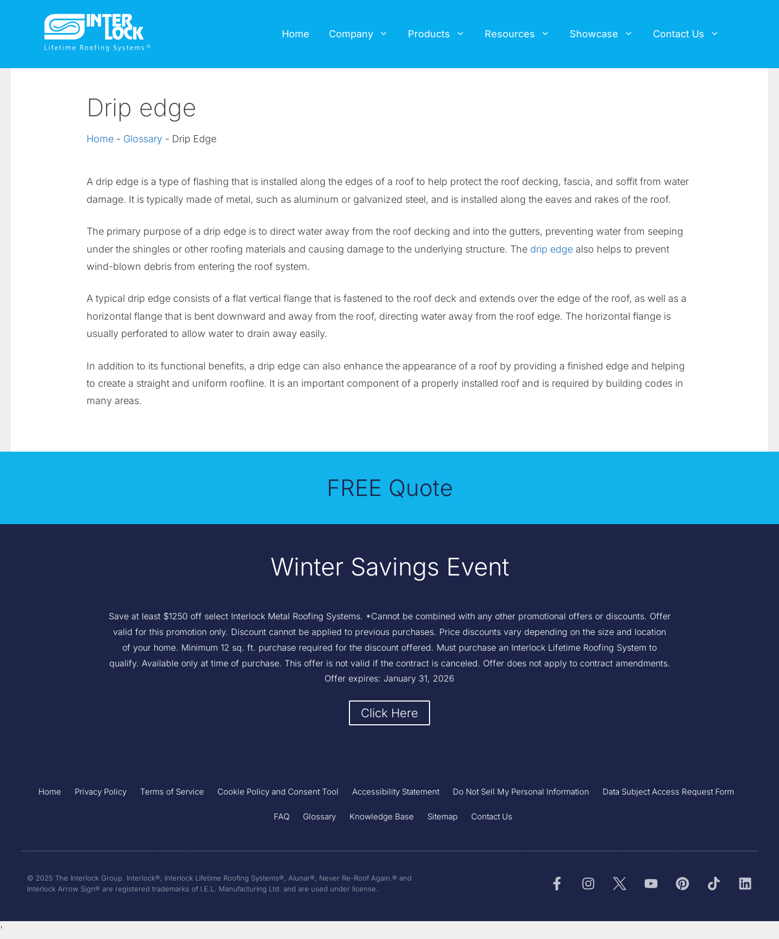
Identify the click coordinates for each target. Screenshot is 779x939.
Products (441, 34)
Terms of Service (172, 791)
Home (295, 33)
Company (363, 34)
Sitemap (442, 816)
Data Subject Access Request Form (668, 791)
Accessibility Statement (395, 791)
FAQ (281, 816)
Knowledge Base (381, 816)
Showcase (606, 34)
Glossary (142, 138)
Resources (522, 34)
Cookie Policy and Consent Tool (278, 791)
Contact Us (691, 34)
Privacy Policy (101, 791)
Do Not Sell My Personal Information (521, 791)
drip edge (551, 249)
